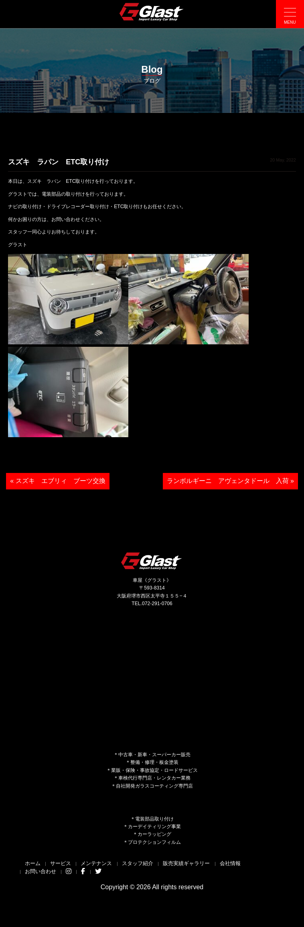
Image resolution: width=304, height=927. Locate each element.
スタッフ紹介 (137, 863)
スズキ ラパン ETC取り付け (58, 162)
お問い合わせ (40, 871)
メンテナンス (96, 863)
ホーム (33, 863)
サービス (60, 863)
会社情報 (230, 863)
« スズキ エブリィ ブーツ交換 (57, 480)
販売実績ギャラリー (186, 863)
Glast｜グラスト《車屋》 (152, 11)
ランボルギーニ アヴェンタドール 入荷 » (230, 480)
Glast (152, 561)
